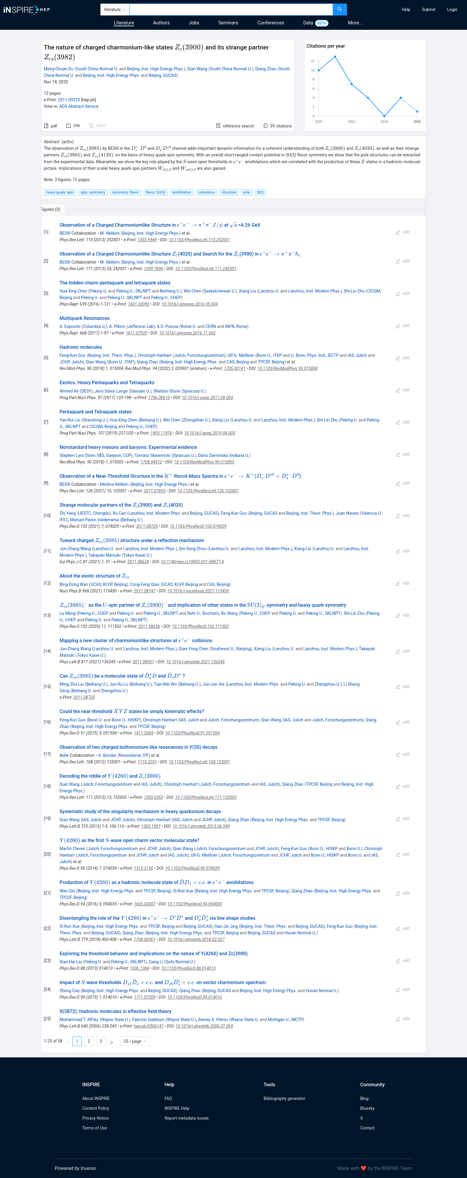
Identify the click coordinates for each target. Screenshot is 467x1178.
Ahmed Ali (69, 391)
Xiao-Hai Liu (71, 961)
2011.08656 (149, 626)
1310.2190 (143, 868)
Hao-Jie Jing (226, 926)
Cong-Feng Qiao (144, 584)
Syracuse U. (194, 391)
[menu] (407, 9)
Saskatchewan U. (220, 291)
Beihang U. (150, 420)
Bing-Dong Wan (74, 584)
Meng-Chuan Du (58, 68)
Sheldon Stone (166, 391)
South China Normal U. (97, 68)
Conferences (270, 23)
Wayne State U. (115, 1019)
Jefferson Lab (140, 326)
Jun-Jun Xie (213, 684)
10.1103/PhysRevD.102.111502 (200, 626)
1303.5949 (147, 239)
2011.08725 (147, 526)
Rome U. (189, 326)
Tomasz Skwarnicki (152, 455)
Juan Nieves (347, 513)
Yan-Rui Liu (70, 420)
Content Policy (95, 1108)
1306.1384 (139, 968)
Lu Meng (68, 613)
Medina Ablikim (114, 484)
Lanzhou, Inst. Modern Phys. (314, 291)
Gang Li (156, 961)
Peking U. (98, 291)
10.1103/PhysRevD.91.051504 (192, 733)
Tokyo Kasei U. (136, 555)
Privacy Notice (95, 1118)
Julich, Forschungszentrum (199, 355)
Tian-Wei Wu (165, 684)
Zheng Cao (70, 990)
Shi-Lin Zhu (354, 291)
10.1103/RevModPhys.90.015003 (204, 462)
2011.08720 (84, 697)
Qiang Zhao (265, 68)
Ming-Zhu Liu (72, 684)
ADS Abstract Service (79, 106)
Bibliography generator (284, 1098)
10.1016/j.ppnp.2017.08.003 (207, 397)
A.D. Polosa (167, 326)
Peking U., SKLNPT (133, 291)
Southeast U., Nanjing (230, 648)
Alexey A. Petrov (213, 1019)
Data (308, 23)
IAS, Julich (357, 355)
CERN (211, 326)
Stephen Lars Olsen (78, 455)
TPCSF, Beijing (271, 362)
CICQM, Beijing (103, 426)
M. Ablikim (110, 233)
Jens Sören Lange (111, 391)
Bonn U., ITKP (269, 355)
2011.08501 (143, 661)
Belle (64, 755)
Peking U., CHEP (166, 297)
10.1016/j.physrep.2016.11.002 (187, 333)
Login (452, 9)
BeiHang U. (170, 291)
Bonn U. (95, 720)
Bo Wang (229, 613)
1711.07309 (144, 997)
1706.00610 (159, 397)
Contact (367, 1128)
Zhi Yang (68, 513)
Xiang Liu (247, 291)
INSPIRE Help (176, 1108)
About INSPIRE (96, 1098)
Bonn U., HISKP (126, 720)
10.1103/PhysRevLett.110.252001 (199, 239)
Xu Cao (119, 513)
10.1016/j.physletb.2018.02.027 (196, 939)
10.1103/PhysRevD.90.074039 (192, 868)
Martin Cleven (72, 848)
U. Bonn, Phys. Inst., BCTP (314, 355)
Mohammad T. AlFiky (79, 1019)
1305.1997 (151, 826)
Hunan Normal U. (300, 932)
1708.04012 (151, 462)
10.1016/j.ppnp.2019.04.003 (209, 433)
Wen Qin (67, 890)
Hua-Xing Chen (73, 291)
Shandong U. (94, 420)
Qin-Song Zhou (192, 548)
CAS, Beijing (238, 362)
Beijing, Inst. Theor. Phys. (111, 355)
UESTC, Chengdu (93, 513)
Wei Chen (192, 291)
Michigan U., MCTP (285, 1019)
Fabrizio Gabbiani (148, 1019)
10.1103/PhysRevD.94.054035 (194, 904)
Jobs (194, 23)
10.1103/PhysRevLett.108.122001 (199, 762)
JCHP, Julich (71, 362)
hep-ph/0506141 (149, 1026)
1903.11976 (161, 433)
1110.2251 (147, 762)
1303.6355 (153, 797)
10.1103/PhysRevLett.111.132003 (205, 797)
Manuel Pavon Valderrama (94, 519)
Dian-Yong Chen (193, 648)
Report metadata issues (186, 1118)
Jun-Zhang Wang (75, 548)
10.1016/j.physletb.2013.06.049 (201, 826)
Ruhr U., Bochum (202, 613)
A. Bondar (107, 755)
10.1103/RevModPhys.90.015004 (287, 368)
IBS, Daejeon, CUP (114, 455)
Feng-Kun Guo (72, 355)
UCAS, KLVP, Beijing (109, 584)
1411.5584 (143, 733)
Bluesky (367, 1108)
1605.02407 (144, 904)
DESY (86, 391)
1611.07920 (136, 333)
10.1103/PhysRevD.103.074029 (198, 526)
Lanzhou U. (269, 291)
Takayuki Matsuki (104, 555)
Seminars (228, 23)
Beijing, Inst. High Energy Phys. (155, 68)
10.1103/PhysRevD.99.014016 (194, 997)
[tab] (61, 209)
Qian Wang (197, 68)
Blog (364, 1098)
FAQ (168, 1098)
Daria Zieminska (213, 455)
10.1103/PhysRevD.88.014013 (188, 968)
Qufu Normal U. (180, 961)
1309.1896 (153, 268)
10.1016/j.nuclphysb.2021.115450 (198, 591)
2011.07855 (154, 490)
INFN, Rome (236, 326)
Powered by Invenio (75, 1168)
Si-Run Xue (183, 890)
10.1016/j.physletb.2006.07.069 (204, 1026)
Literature (124, 23)
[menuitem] (406, 9)
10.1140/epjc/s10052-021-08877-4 (192, 561)
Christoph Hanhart (155, 355)
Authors (161, 23)
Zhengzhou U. (327, 684)
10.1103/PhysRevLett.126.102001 (208, 490)
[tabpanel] (233, 634)
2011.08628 (138, 561)
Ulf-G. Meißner (241, 355)
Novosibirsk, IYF (134, 755)
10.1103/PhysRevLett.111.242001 (205, 268)
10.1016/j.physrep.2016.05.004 (189, 304)
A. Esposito (70, 326)
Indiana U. (240, 455)
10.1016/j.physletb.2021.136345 (195, 661)
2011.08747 (144, 591)
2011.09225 (69, 99)
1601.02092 (138, 304)
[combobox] (231, 9)
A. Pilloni (117, 326)
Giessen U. (140, 391)
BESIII (65, 233)
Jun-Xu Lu (119, 684)
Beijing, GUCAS (162, 75)
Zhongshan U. (195, 420)
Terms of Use (94, 1128)
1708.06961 (144, 939)
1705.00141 (234, 368)
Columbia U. (94, 326)
